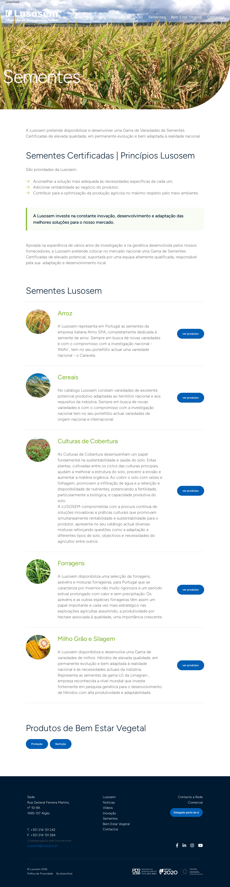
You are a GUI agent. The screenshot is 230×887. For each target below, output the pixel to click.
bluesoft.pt (66, 873)
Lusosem (78, 17)
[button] (64, 17)
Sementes (156, 17)
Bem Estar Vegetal (186, 17)
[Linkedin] (184, 846)
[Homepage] (31, 14)
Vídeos (116, 17)
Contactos (216, 17)
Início (6, 64)
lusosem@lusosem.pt (42, 846)
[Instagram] (192, 846)
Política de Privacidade (40, 873)
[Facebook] (177, 846)
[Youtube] (200, 846)
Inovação (135, 17)
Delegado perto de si (186, 812)
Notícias (98, 17)
